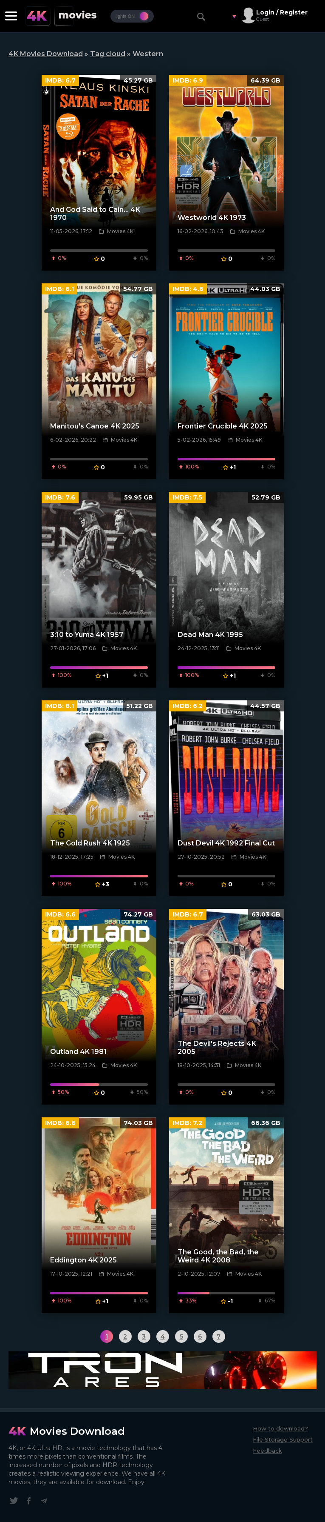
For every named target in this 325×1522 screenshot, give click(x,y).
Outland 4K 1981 (78, 1052)
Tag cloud (107, 54)
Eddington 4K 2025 (83, 1260)
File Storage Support (283, 1439)
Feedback (267, 1450)
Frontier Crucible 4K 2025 (223, 426)
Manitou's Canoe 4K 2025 (94, 426)
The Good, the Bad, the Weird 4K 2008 (218, 1256)
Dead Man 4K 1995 (210, 635)
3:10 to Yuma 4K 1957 (86, 635)
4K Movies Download (45, 54)
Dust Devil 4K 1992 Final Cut (226, 843)
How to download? (280, 1428)
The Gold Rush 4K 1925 (90, 843)
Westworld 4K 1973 (212, 218)
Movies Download (77, 1431)
